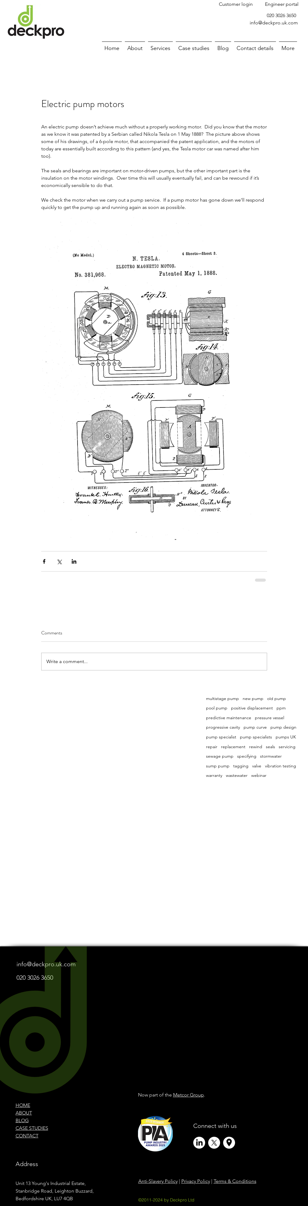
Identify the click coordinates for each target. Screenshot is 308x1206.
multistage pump (222, 698)
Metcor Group (188, 1095)
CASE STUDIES (32, 1128)
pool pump (216, 708)
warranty (214, 775)
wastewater (237, 775)
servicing (287, 746)
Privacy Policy (195, 1181)
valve (256, 766)
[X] (214, 1143)
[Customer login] (236, 4)
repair (211, 746)
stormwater (271, 756)
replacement (233, 746)
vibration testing (280, 766)
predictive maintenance (228, 717)
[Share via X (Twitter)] (59, 561)
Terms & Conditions (235, 1181)
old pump (276, 698)
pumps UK (286, 737)
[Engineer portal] (282, 4)
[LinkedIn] (199, 1143)
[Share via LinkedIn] (74, 561)
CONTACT (27, 1136)
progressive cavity (223, 727)
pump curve (255, 727)
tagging (240, 766)
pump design (283, 727)
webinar (258, 775)
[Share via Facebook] (44, 561)
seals (270, 746)
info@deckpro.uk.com (274, 23)
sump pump (218, 766)
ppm (281, 708)
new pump (253, 698)
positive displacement (252, 708)
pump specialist (221, 737)
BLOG (22, 1120)
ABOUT (24, 1113)
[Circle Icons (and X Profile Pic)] (229, 1143)
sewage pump (220, 756)
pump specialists (256, 737)
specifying (246, 756)
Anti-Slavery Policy (158, 1181)
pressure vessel (269, 717)
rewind (255, 746)
